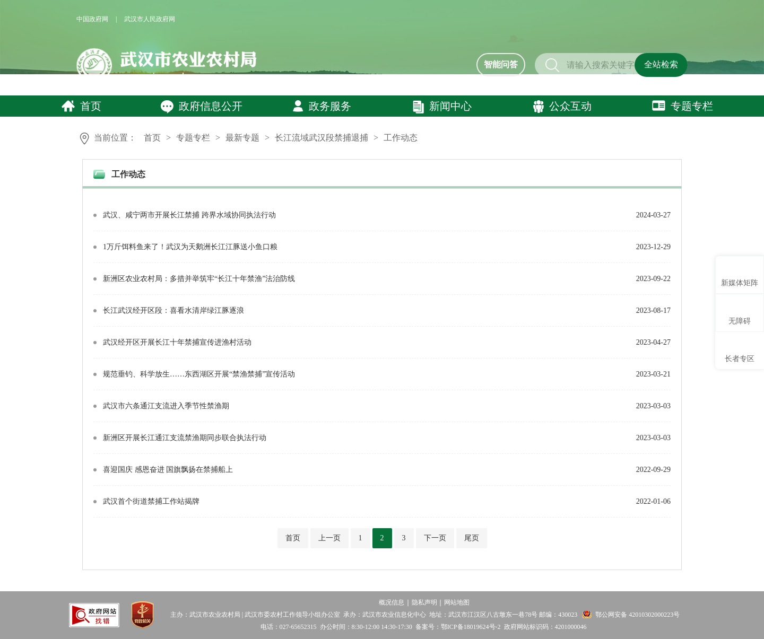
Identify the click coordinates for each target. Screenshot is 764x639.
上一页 (329, 538)
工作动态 (401, 137)
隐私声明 (424, 602)
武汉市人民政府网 (149, 19)
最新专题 (242, 137)
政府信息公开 (201, 106)
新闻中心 (442, 106)
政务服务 (322, 106)
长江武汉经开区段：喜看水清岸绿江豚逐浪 (173, 310)
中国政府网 (92, 19)
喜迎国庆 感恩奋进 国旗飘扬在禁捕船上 (168, 470)
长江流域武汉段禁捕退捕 (321, 137)
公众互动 (562, 106)
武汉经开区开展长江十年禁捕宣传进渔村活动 (177, 342)
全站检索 (661, 64)
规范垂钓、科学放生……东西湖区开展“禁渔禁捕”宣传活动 (199, 374)
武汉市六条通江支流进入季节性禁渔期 (166, 406)
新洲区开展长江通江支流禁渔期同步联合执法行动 (184, 438)
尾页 (471, 538)
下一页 (435, 538)
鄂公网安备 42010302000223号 (637, 614)
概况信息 (391, 602)
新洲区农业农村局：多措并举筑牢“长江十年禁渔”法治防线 (199, 279)
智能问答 (501, 64)
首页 (81, 106)
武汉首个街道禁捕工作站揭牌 (151, 501)
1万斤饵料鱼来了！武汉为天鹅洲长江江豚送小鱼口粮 (190, 247)
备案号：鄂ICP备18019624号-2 (458, 627)
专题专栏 (682, 106)
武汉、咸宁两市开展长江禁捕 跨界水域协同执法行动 (189, 215)
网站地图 (457, 602)
